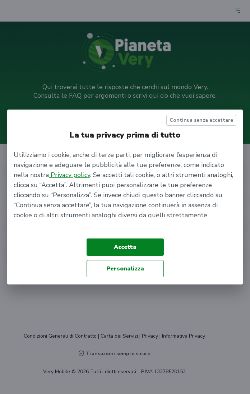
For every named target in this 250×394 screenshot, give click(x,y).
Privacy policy (69, 175)
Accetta (125, 247)
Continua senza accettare (201, 120)
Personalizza (125, 269)
